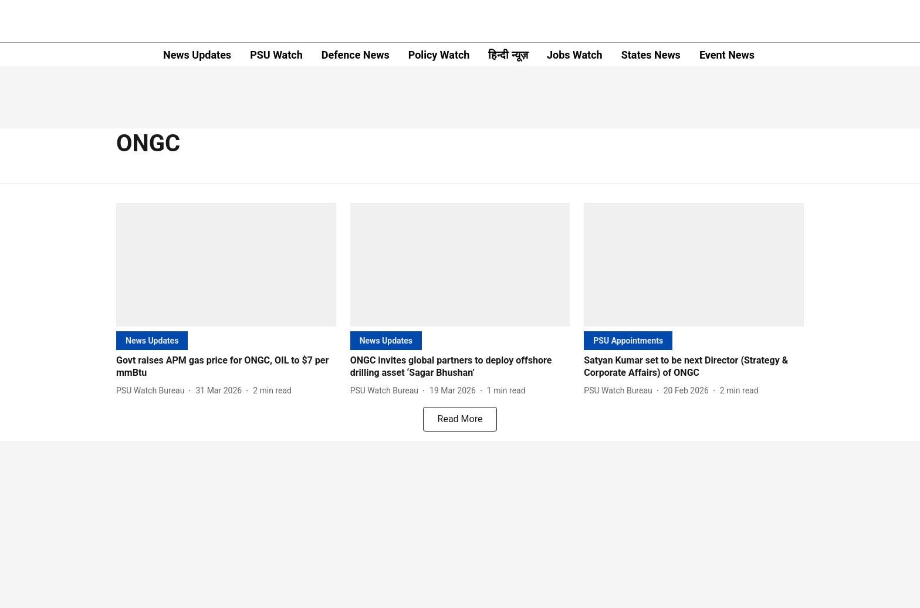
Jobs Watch (575, 55)
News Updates (197, 55)
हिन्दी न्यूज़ (507, 55)
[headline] (226, 367)
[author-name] (152, 391)
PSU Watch (276, 55)
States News (651, 55)
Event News (727, 55)
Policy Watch (439, 55)
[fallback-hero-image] (226, 265)
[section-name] (152, 340)
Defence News (356, 55)
